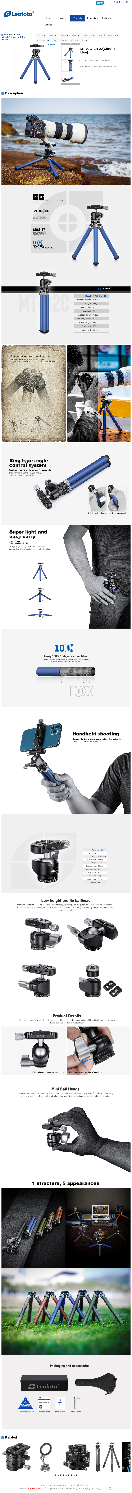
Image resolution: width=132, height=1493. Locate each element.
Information (92, 18)
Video (74, 40)
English (117, 2)
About (63, 18)
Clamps (64, 35)
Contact (48, 25)
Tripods (41, 35)
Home (48, 18)
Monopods (88, 35)
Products (78, 18)
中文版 (125, 2)
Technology (107, 18)
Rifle (84, 40)
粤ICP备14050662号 (37, 1488)
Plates (75, 35)
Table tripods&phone (11, 35)
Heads (52, 35)
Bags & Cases (60, 40)
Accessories (43, 40)
